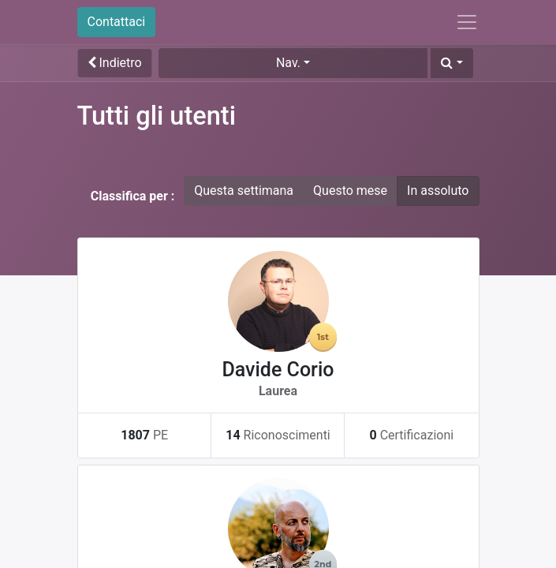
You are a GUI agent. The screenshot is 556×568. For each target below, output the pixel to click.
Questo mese (350, 190)
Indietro (115, 62)
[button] (451, 63)
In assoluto (437, 190)
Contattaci (117, 21)
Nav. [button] (288, 62)
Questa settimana (243, 190)
